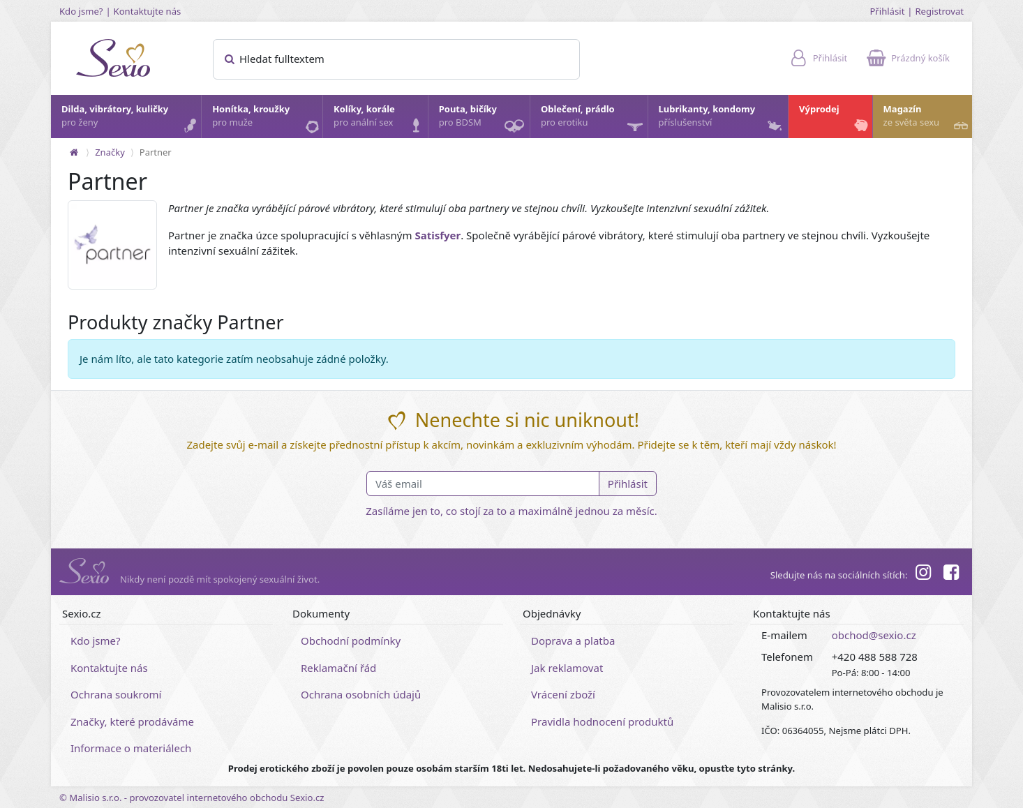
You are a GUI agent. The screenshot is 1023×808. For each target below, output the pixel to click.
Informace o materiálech (130, 748)
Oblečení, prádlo (593, 120)
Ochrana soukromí (116, 694)
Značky (110, 152)
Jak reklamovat (567, 668)
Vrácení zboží (563, 694)
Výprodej (835, 119)
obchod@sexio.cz (874, 635)
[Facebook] (951, 574)
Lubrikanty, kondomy (722, 119)
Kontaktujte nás (147, 11)
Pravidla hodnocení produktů (602, 721)
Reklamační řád (338, 668)
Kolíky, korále (380, 119)
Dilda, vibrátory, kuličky (130, 119)
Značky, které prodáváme (132, 721)
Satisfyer (438, 235)
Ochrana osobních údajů (361, 694)
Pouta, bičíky (483, 120)
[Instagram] (922, 574)
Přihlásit (886, 11)
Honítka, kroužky (266, 119)
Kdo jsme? (81, 11)
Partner (156, 152)
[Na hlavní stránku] (74, 152)
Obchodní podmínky (351, 641)
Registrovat (939, 11)
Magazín (927, 119)
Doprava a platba (573, 641)
